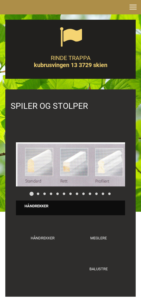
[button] (133, 7)
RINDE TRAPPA (71, 57)
